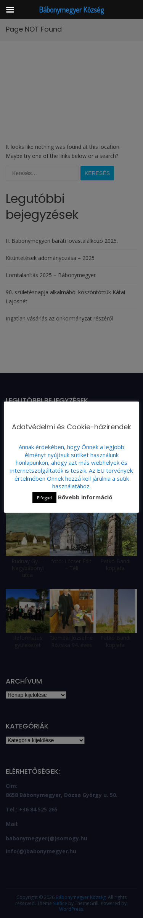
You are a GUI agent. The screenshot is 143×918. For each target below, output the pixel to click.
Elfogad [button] (44, 497)
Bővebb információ (85, 497)
